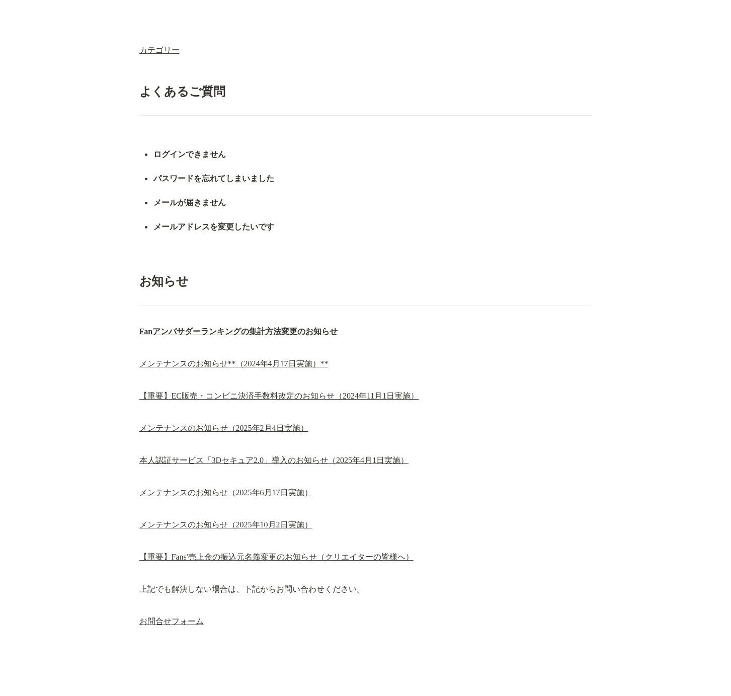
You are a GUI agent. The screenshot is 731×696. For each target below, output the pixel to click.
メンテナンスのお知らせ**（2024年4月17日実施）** (234, 363)
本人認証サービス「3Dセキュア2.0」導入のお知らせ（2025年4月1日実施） (274, 460)
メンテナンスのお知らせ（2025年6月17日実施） (225, 492)
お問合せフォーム (171, 621)
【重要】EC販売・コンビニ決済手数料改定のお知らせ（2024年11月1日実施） (279, 396)
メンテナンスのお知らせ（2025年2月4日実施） (223, 428)
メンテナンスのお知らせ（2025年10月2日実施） (225, 524)
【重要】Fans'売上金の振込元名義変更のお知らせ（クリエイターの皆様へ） (276, 557)
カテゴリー (159, 50)
